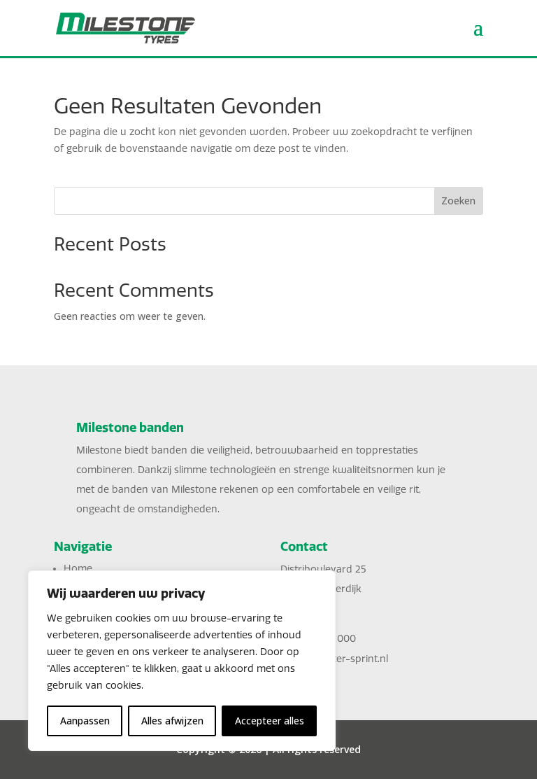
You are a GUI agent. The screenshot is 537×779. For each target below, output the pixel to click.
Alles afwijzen (172, 720)
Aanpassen (85, 720)
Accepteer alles (269, 720)
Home (78, 569)
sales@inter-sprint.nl (340, 659)
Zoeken (458, 200)
